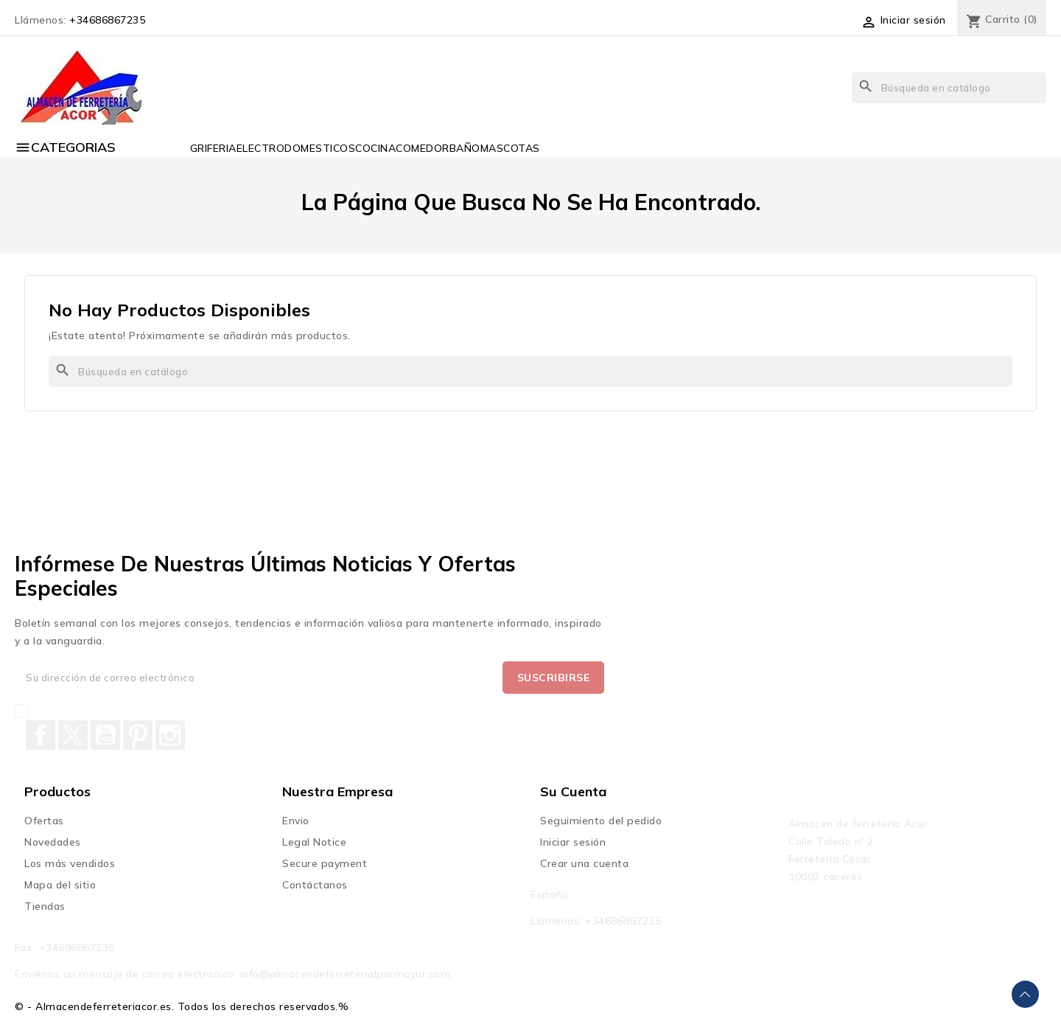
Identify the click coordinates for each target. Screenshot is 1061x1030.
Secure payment (324, 863)
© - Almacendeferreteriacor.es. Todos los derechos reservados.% (182, 1006)
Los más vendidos (69, 863)
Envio (295, 820)
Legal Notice (314, 842)
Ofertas (44, 820)
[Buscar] (949, 87)
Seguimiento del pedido (601, 820)
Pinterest (138, 735)
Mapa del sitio (60, 884)
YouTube (105, 735)
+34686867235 (107, 20)
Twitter (73, 735)
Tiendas (45, 906)
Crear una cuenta (584, 863)
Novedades (52, 842)
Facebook (40, 735)
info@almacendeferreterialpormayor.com (345, 974)
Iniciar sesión (573, 842)
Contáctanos (315, 884)
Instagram (170, 735)
